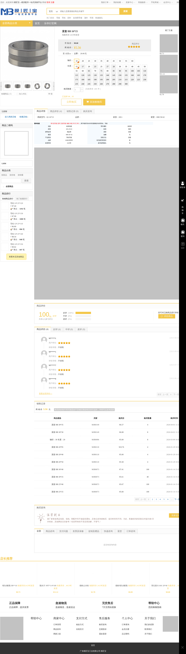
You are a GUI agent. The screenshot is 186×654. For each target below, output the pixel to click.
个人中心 (127, 618)
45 (114, 61)
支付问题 (63, 531)
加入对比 (21, 94)
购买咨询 (87, 111)
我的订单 (104, 2)
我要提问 (175, 515)
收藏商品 (6, 94)
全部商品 (9, 186)
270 (107, 84)
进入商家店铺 (10, 117)
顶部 (182, 248)
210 (120, 79)
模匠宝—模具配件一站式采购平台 (28, 2)
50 (120, 61)
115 (76, 75)
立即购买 (71, 102)
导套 (58, 18)
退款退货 (102, 634)
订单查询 (125, 624)
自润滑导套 (77, 18)
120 (82, 75)
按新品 (4, 175)
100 (132, 71)
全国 (67, 53)
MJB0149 (95, 425)
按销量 (20, 175)
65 (89, 71)
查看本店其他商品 (16, 257)
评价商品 (167, 316)
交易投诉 (102, 629)
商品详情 (41, 111)
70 (95, 71)
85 (114, 71)
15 (77, 66)
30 (95, 61)
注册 (52, 2)
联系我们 (148, 629)
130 (95, 75)
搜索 (26, 180)
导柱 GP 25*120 (16, 203)
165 (138, 75)
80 (107, 71)
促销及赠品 (93, 531)
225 (138, 79)
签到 (182, 236)
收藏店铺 (23, 117)
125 (89, 75)
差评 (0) (81, 329)
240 (82, 84)
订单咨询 (131, 531)
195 (101, 79)
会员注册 (125, 629)
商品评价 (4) (42, 329)
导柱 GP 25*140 (16, 234)
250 (95, 84)
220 (132, 79)
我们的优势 (149, 624)
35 (101, 61)
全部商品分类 (9, 23)
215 (126, 79)
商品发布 (57, 629)
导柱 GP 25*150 (16, 244)
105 (138, 71)
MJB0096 (95, 440)
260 (101, 84)
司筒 (91, 18)
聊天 (182, 224)
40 (107, 61)
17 (83, 66)
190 (95, 79)
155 (126, 75)
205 (113, 79)
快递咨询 (108, 531)
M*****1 (52, 338)
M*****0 (52, 379)
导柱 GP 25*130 (16, 213)
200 (107, 79)
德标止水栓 (93, 586)
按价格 (12, 175)
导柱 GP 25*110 (16, 224)
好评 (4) (57, 329)
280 (113, 84)
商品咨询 (50, 531)
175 (76, 79)
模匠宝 (103, 651)
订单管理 (57, 624)
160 (132, 75)
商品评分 (135, 44)
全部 (39, 531)
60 (132, 61)
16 (77, 61)
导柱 (64, 18)
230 (144, 79)
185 (89, 79)
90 (120, 71)
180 (82, 79)
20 (83, 61)
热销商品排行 (7, 199)
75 (101, 71)
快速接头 (99, 18)
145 (113, 75)
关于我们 (150, 618)
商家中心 (59, 618)
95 (126, 71)
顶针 (86, 18)
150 (120, 75)
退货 (119, 531)
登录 (48, 2)
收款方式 (80, 624)
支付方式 (81, 618)
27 (107, 66)
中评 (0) (69, 329)
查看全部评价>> (45, 393)
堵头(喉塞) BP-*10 (18, 586)
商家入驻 (57, 634)
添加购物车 (94, 101)
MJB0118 (95, 447)
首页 (37, 23)
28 (114, 66)
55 (126, 61)
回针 (69, 18)
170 (144, 75)
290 (120, 84)
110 (144, 71)
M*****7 (52, 365)
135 (101, 75)
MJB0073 (95, 469)
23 (95, 66)
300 (126, 84)
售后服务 (104, 618)
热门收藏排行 (22, 199)
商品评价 (56, 111)
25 (89, 61)
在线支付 (80, 629)
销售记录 (72, 111)
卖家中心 (129, 2)
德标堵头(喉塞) (130, 586)
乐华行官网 (50, 23)
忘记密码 (125, 634)
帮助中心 (36, 618)
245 (89, 84)
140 (107, 75)
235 (76, 84)
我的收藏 (117, 2)
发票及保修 (78, 531)
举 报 (50, 94)
